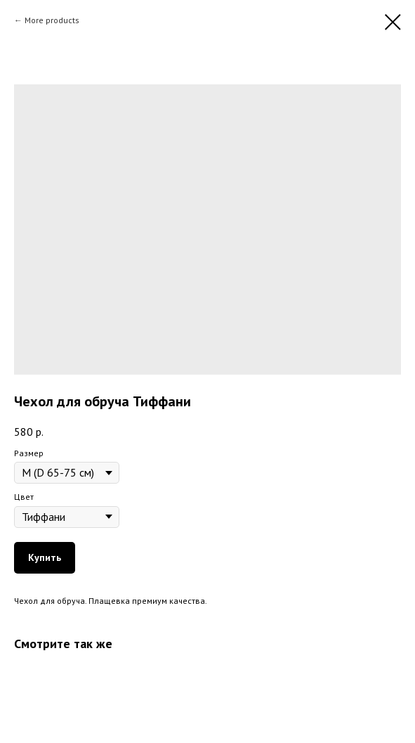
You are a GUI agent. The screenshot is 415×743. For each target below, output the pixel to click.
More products (52, 20)
